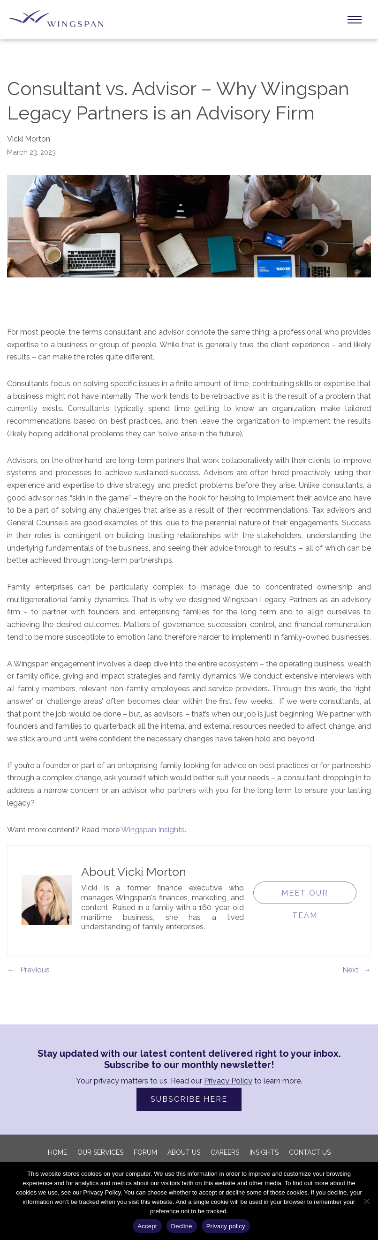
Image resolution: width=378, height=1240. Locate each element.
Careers (225, 1152)
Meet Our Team (304, 896)
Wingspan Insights (153, 829)
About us (183, 1152)
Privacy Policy (228, 1080)
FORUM (145, 1152)
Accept (147, 1226)
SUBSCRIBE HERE (189, 1099)
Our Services (100, 1152)
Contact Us (310, 1152)
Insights (264, 1152)
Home (57, 1152)
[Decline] (366, 1201)
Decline (181, 1226)
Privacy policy (225, 1226)
